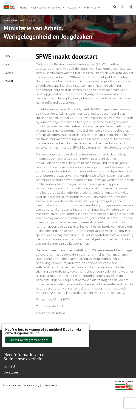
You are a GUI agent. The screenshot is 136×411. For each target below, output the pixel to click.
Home (7, 20)
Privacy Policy (31, 385)
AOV (7, 64)
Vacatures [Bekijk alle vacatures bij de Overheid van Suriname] (11, 372)
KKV (7, 56)
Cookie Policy (49, 385)
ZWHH (9, 81)
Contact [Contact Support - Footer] (9, 366)
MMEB (9, 72)
